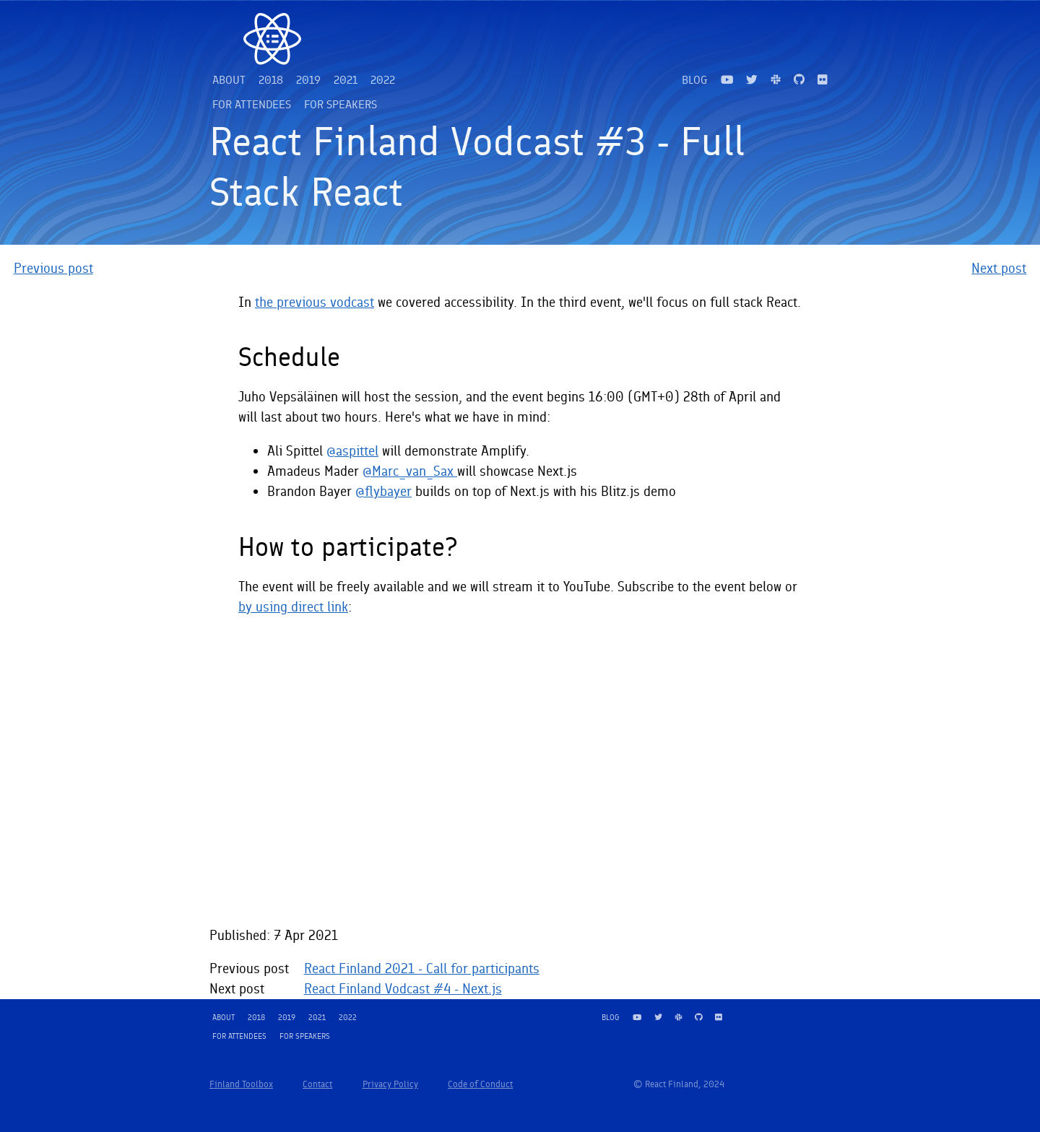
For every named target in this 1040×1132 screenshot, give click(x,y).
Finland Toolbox (241, 1084)
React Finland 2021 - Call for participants (422, 968)
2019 (308, 80)
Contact (317, 1084)
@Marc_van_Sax (410, 471)
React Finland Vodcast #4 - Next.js (403, 988)
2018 (271, 80)
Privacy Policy (390, 1084)
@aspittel (352, 451)
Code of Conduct (480, 1084)
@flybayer (383, 491)
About (229, 80)
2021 (346, 80)
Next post (998, 268)
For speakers (340, 104)
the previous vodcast (314, 302)
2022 (382, 80)
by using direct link (293, 606)
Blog (695, 80)
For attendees (251, 104)
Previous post (53, 268)
